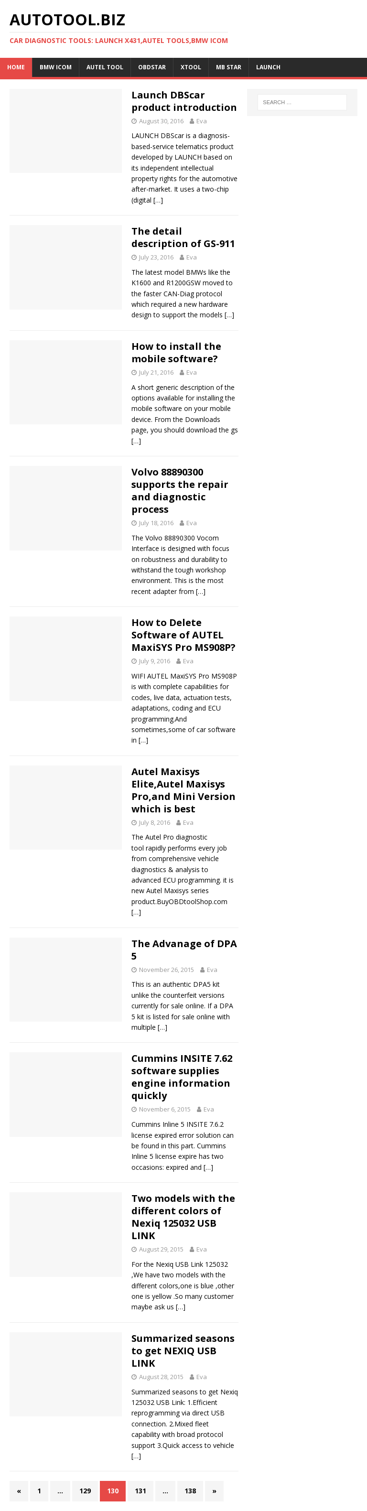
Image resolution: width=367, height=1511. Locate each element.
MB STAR (228, 67)
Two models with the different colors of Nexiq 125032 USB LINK (183, 1217)
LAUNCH (268, 67)
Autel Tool (104, 67)
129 (85, 1490)
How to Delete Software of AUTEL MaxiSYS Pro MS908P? (183, 635)
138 (190, 1490)
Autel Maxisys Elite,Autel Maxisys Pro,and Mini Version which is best (183, 790)
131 (140, 1490)
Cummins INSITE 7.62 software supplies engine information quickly (181, 1077)
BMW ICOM (56, 67)
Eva (201, 121)
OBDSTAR (152, 67)
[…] (158, 200)
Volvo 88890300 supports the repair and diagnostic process (179, 490)
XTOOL (191, 67)
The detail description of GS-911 (183, 237)
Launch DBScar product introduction (184, 101)
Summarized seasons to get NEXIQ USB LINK (183, 1351)
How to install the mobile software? (176, 352)
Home (16, 67)
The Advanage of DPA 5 (184, 949)
